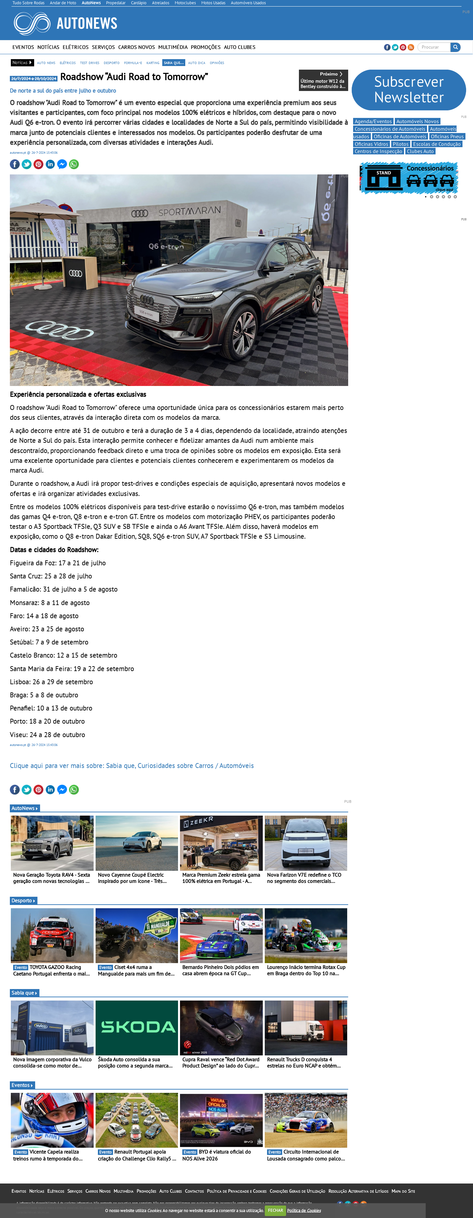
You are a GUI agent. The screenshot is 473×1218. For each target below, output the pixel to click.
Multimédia (173, 47)
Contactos (194, 1191)
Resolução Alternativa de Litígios (358, 1191)
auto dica (196, 62)
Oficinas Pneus (447, 136)
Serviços (103, 47)
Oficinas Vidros (371, 144)
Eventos (23, 47)
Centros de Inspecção (378, 151)
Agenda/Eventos (373, 121)
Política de (304, 1210)
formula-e (133, 62)
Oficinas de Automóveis (400, 136)
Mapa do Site (403, 1191)
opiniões (217, 62)
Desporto (23, 900)
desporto (112, 62)
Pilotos (401, 144)
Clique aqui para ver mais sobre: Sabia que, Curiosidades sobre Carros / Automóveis (132, 765)
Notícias (48, 47)
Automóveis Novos (417, 121)
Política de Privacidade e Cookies (236, 1191)
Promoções (206, 47)
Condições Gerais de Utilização (297, 1191)
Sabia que (24, 992)
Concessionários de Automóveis (390, 128)
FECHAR (275, 1210)
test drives (89, 62)
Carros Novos (136, 47)
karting (152, 62)
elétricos (68, 62)
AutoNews (24, 808)
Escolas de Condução (437, 144)
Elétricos (76, 47)
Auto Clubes (240, 47)
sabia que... (174, 62)
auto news (46, 62)
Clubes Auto (420, 151)
